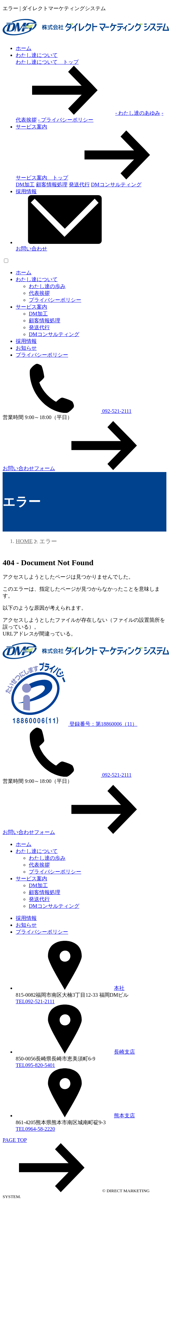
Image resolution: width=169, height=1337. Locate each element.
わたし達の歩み (47, 286)
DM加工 (38, 313)
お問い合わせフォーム (78, 468)
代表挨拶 (39, 293)
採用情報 (26, 191)
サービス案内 (31, 126)
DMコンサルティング (54, 334)
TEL (35, 1001)
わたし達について (37, 55)
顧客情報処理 (44, 320)
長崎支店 (75, 1052)
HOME (24, 541)
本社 (70, 988)
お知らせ (26, 348)
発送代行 (39, 327)
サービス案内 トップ (91, 177)
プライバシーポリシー (55, 300)
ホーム (23, 48)
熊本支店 (75, 1115)
